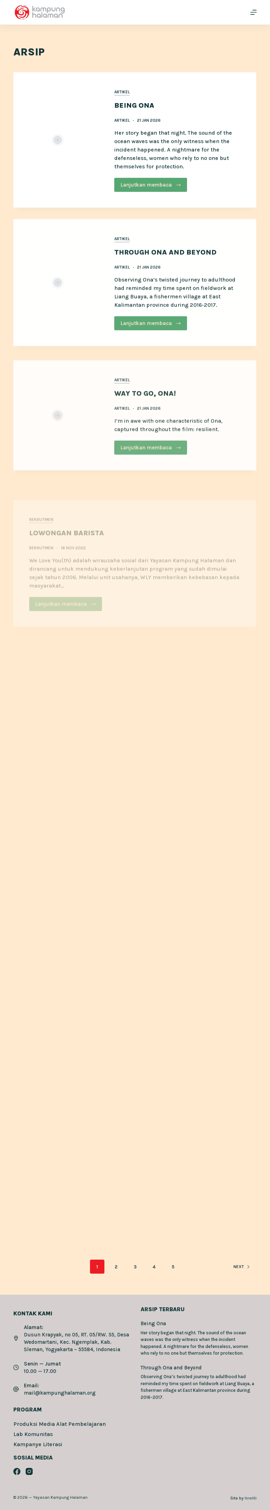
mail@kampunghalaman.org (60, 1393)
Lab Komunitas (33, 1434)
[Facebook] (16, 1471)
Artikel (122, 92)
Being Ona (135, 106)
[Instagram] (29, 1471)
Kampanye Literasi (37, 1444)
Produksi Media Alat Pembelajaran (59, 1424)
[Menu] (253, 12)
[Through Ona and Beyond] (57, 294)
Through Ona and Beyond (166, 264)
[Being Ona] (57, 140)
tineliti (251, 1498)
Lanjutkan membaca (151, 185)
